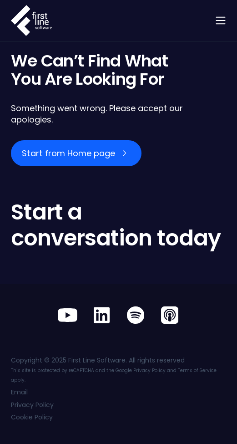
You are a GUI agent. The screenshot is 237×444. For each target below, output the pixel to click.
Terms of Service (197, 370)
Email (19, 392)
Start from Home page (68, 153)
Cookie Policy (32, 417)
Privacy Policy (149, 370)
